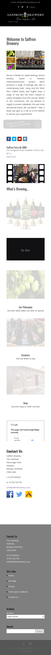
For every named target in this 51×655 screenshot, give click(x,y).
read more (11, 156)
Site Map (12, 581)
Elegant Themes (26, 648)
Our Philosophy (25, 307)
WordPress (26, 651)
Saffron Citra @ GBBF (17, 147)
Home (11, 575)
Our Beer (25, 251)
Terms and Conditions (18, 592)
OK (32, 440)
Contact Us (13, 597)
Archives (10, 613)
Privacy (11, 586)
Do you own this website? (17, 440)
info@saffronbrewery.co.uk (18, 487)
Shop (25, 403)
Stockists (25, 355)
